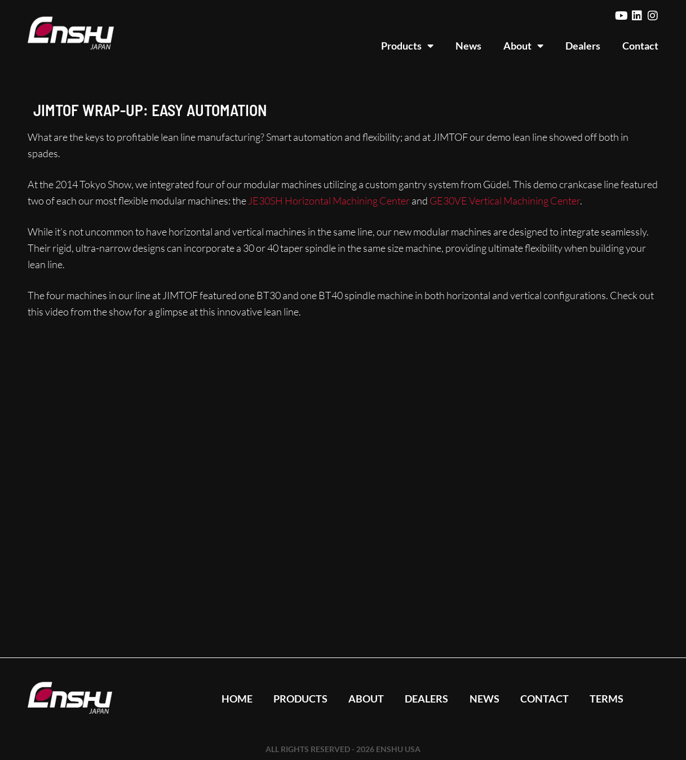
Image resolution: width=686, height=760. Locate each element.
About (523, 45)
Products (407, 45)
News (468, 45)
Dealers (582, 45)
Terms (609, 698)
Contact (640, 45)
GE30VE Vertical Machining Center (505, 200)
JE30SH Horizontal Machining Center (329, 200)
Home (233, 698)
